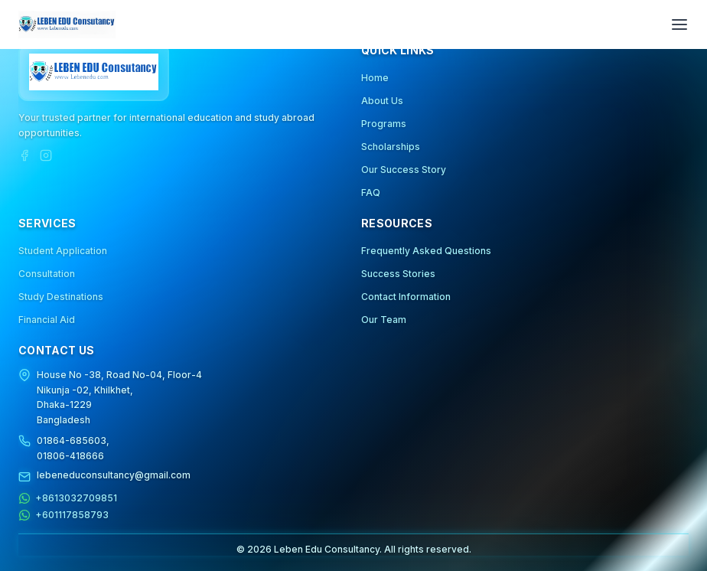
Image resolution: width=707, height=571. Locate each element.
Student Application (62, 250)
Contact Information (406, 296)
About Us (382, 100)
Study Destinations (60, 296)
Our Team (383, 319)
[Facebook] (24, 155)
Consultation (46, 273)
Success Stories (398, 273)
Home (375, 77)
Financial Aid (46, 319)
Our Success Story (403, 169)
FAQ (370, 192)
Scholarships (390, 146)
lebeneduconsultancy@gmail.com (114, 475)
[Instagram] (46, 155)
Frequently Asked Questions (426, 250)
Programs (383, 123)
